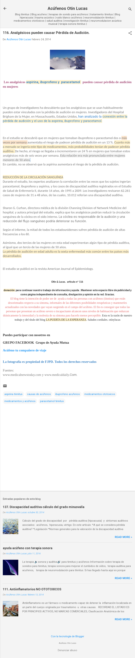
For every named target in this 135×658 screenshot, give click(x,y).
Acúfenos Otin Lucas (68, 8)
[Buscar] (130, 9)
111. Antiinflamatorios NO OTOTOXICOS (32, 589)
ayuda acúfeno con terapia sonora (27, 548)
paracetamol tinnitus (52, 401)
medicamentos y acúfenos (20, 401)
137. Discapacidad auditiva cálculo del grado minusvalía (43, 507)
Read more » (123, 537)
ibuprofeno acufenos (67, 394)
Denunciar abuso (67, 650)
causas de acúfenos (39, 394)
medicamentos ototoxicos (99, 394)
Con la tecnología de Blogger (67, 636)
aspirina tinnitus (13, 394)
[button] (130, 33)
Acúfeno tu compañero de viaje (24, 350)
